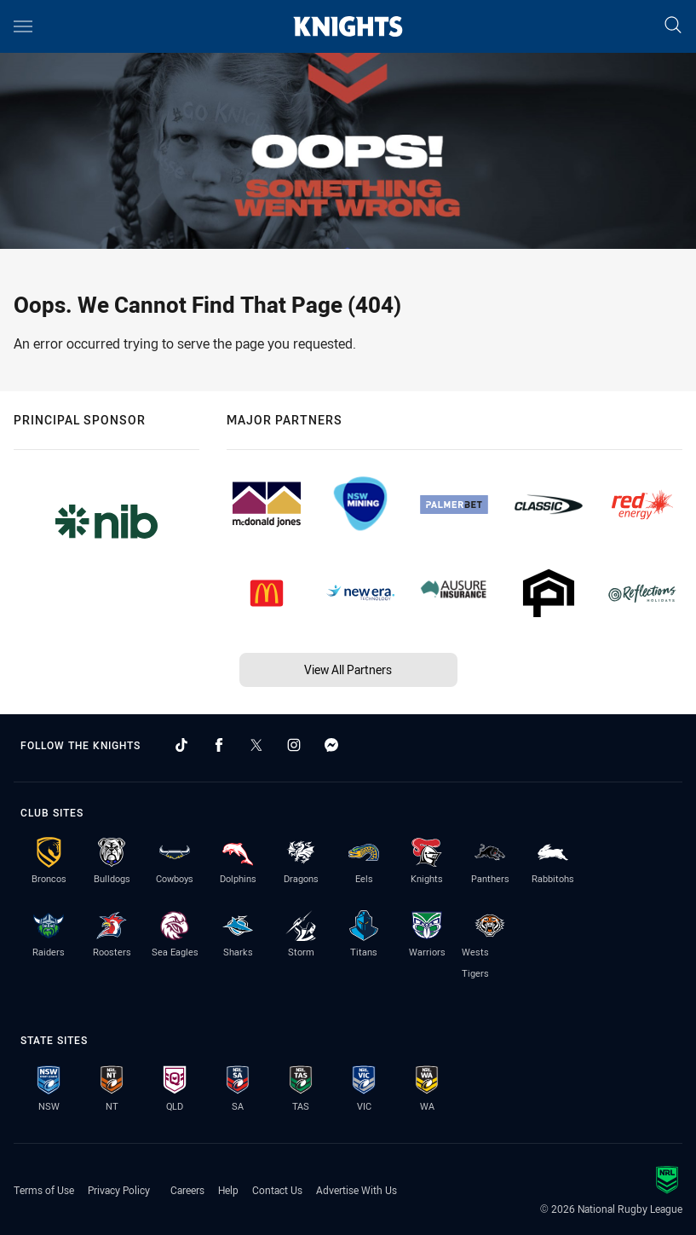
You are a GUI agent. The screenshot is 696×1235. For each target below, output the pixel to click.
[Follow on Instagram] (294, 745)
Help (228, 1190)
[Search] (673, 26)
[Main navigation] (23, 26)
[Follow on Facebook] (219, 745)
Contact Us (277, 1190)
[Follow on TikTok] (181, 745)
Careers (187, 1190)
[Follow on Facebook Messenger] (331, 745)
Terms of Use (44, 1190)
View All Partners (348, 669)
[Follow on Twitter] (256, 745)
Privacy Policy (119, 1190)
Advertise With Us (356, 1190)
